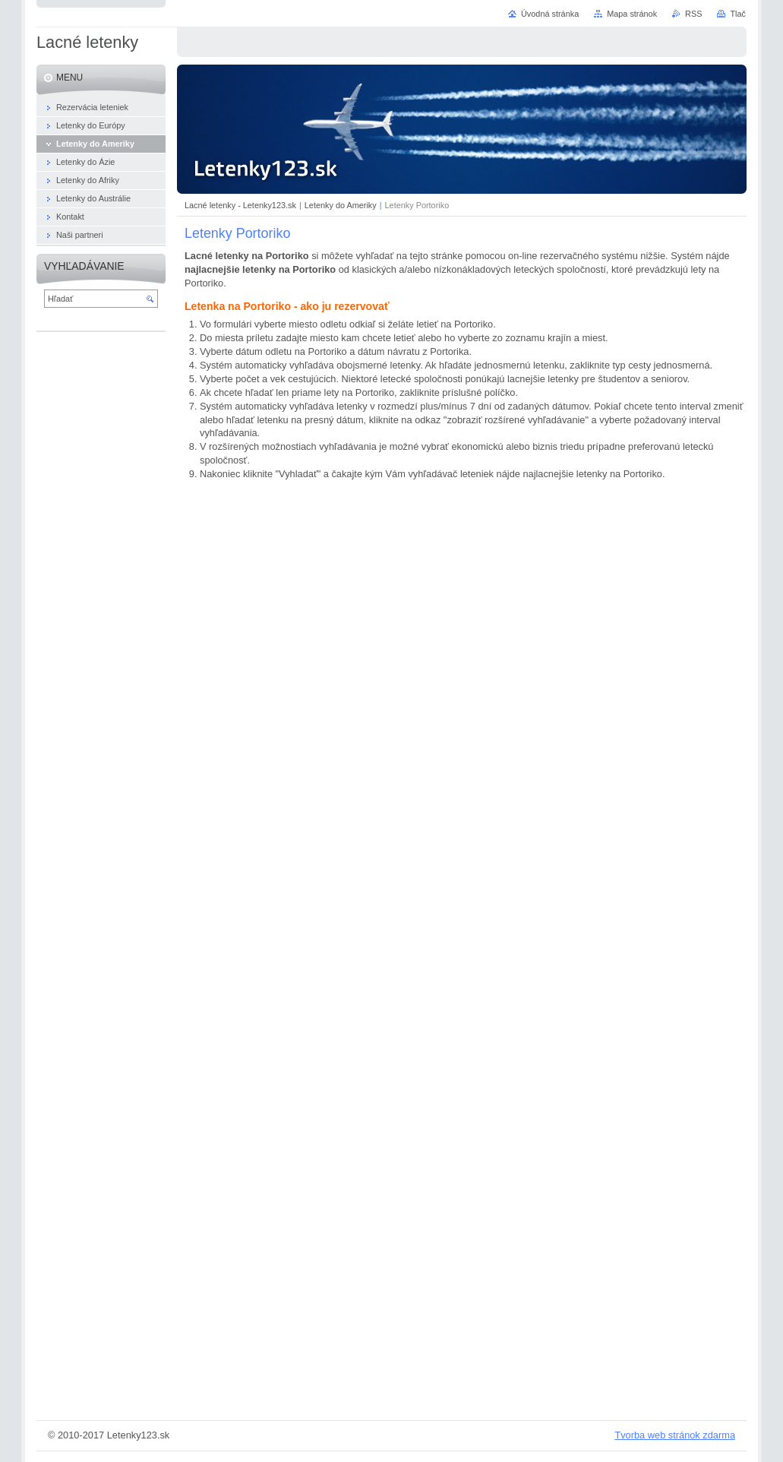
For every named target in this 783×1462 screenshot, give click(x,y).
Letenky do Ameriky (341, 205)
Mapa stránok (632, 13)
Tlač (738, 13)
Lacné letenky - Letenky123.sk (240, 205)
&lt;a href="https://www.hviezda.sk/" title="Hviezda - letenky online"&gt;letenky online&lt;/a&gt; (469, 947)
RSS (693, 13)
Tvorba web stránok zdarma (674, 1435)
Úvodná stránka (550, 13)
